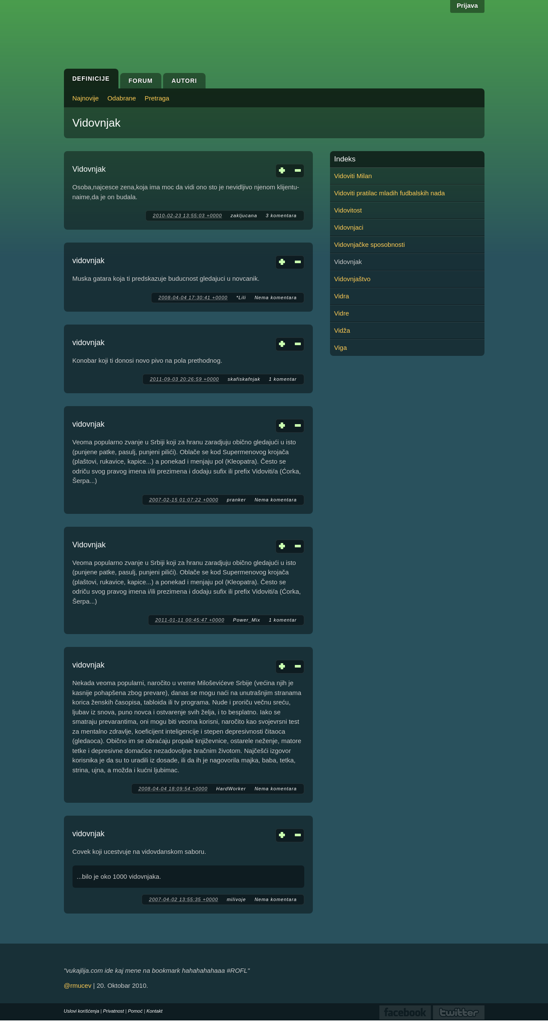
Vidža (342, 330)
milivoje (236, 899)
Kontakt (154, 1011)
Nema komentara (275, 297)
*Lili (241, 297)
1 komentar (283, 379)
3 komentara (281, 215)
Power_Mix (246, 619)
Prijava (467, 5)
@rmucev (77, 985)
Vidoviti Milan (353, 175)
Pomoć (135, 1011)
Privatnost (113, 1011)
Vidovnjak (89, 169)
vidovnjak (89, 260)
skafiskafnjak (243, 379)
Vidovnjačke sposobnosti (369, 244)
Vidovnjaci (348, 227)
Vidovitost (348, 210)
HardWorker (231, 788)
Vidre (341, 313)
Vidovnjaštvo (352, 278)
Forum (141, 80)
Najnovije (86, 98)
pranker (236, 499)
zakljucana (243, 215)
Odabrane (121, 98)
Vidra (341, 296)
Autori (184, 80)
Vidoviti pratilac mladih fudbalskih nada (389, 193)
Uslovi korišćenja (82, 1011)
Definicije (91, 78)
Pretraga (157, 98)
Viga (340, 347)
